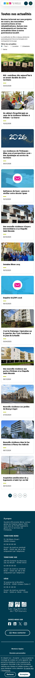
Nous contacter (19, 633)
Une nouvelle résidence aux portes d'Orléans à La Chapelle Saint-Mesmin (16, 371)
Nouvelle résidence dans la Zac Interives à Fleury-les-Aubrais (16, 443)
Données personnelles (17, 653)
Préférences (6, 670)
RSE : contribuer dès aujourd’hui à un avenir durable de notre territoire (17, 77)
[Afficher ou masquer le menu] (30, 3)
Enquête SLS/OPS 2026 (12, 298)
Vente (5, 49)
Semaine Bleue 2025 (11, 264)
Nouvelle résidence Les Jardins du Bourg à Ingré (16, 408)
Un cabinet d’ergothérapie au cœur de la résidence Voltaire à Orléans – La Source (16, 115)
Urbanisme (26, 46)
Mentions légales (17, 649)
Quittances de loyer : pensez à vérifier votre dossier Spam (16, 192)
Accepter (24, 674)
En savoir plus (29, 668)
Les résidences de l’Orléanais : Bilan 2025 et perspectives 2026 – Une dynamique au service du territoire (17, 154)
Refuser (10, 674)
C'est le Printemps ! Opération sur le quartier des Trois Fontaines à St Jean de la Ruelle (17, 333)
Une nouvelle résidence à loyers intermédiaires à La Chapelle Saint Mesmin (17, 228)
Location (15, 46)
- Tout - (6, 46)
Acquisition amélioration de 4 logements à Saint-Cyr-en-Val (15, 479)
